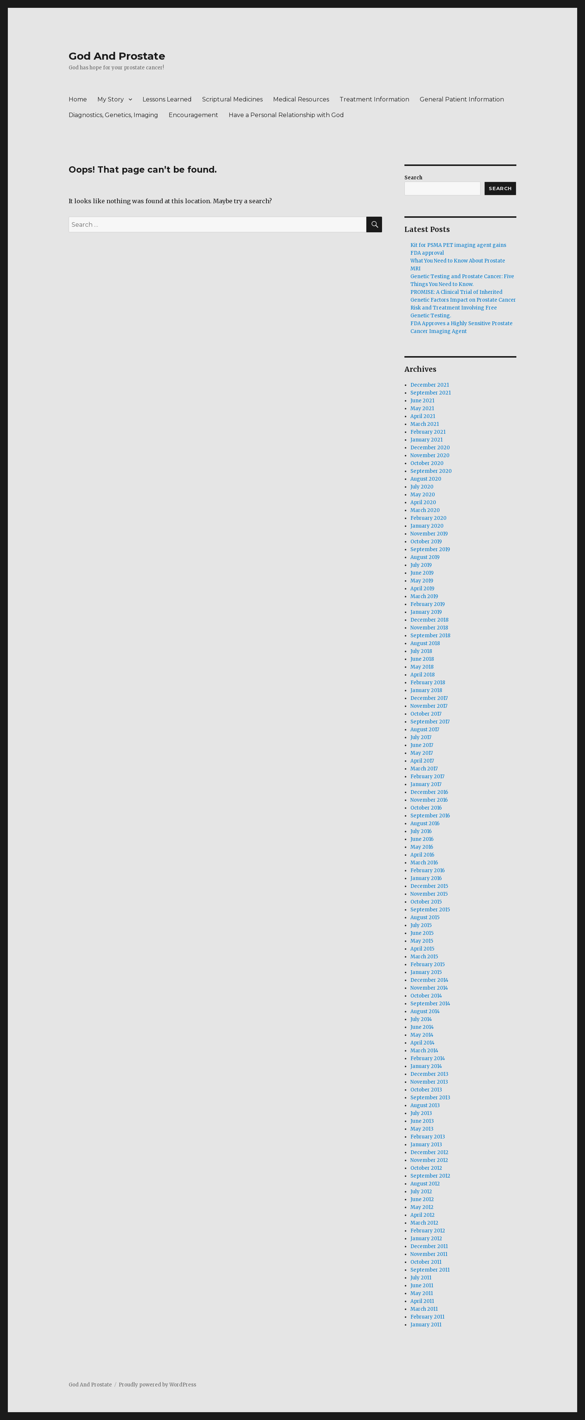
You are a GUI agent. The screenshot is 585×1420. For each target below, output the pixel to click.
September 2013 (430, 1097)
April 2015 (422, 949)
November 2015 (429, 894)
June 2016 (422, 839)
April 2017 (422, 761)
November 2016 (429, 800)
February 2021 (427, 432)
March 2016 (424, 863)
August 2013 (425, 1105)
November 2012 (429, 1160)
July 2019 (421, 565)
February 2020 (428, 518)
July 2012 (421, 1191)
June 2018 (422, 659)
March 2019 (424, 596)
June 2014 (422, 1027)
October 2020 (427, 463)
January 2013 (426, 1144)
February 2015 (427, 964)
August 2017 (424, 729)
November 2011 (428, 1254)
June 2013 (422, 1121)
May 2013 (422, 1129)
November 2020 (430, 455)
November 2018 (429, 628)
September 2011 (430, 1270)
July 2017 (420, 737)
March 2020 (425, 510)
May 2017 (421, 753)
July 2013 (421, 1113)
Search (413, 178)
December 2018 (429, 620)
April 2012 (422, 1215)
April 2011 (422, 1301)
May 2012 (422, 1207)
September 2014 (430, 1003)
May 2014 (422, 1035)
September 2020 (431, 471)
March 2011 (424, 1309)
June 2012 (422, 1199)
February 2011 (427, 1317)
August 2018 (425, 643)
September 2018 (430, 635)
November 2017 (428, 706)
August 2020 (425, 479)
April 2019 (422, 588)
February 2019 (427, 604)
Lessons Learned (167, 99)
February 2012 (427, 1231)
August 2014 (425, 1011)
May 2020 (422, 494)
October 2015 (426, 902)
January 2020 (427, 526)
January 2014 (426, 1066)
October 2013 (426, 1090)
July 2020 (422, 487)
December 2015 (429, 886)
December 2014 (429, 980)
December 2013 (429, 1074)
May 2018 (422, 667)
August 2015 (424, 917)
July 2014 (421, 1019)
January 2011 (425, 1325)
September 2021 (430, 393)
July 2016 (421, 831)
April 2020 (423, 502)
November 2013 (429, 1082)
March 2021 (424, 424)
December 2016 (429, 792)
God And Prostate (117, 56)
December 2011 (429, 1246)
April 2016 (422, 855)
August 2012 (425, 1184)
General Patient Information (462, 99)
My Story (110, 99)
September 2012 (430, 1176)
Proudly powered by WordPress (157, 1385)
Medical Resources (301, 99)
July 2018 (421, 651)
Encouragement (193, 115)
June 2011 (421, 1285)
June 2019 (422, 573)
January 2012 (426, 1238)
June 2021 (422, 401)
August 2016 (424, 823)
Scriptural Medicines (232, 99)
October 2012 (426, 1168)
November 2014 (429, 988)
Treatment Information (374, 99)
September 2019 (430, 549)
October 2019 (426, 541)
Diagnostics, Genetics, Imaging (113, 115)
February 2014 (427, 1058)
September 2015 (430, 910)
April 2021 (422, 416)
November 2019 (429, 534)
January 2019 (426, 612)
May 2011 (421, 1293)
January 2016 (426, 878)
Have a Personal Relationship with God (286, 115)
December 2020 (430, 447)
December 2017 (429, 698)
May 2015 (421, 941)
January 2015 (426, 972)
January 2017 (425, 784)
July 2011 (420, 1278)
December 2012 (429, 1152)
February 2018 (427, 682)
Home (78, 99)
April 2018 (422, 675)
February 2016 (427, 870)
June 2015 (422, 933)
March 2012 (424, 1223)
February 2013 (427, 1137)
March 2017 (424, 769)
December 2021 (429, 385)
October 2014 (426, 996)
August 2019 (424, 557)
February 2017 (427, 776)
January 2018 (426, 690)
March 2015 (424, 957)
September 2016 (430, 816)
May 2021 (422, 408)
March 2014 (424, 1050)
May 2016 (421, 847)
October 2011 (425, 1262)
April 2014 (422, 1043)
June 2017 (421, 745)
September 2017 (430, 722)
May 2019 (421, 581)
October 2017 (425, 714)
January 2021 (426, 440)
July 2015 (421, 925)
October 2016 (426, 808)
